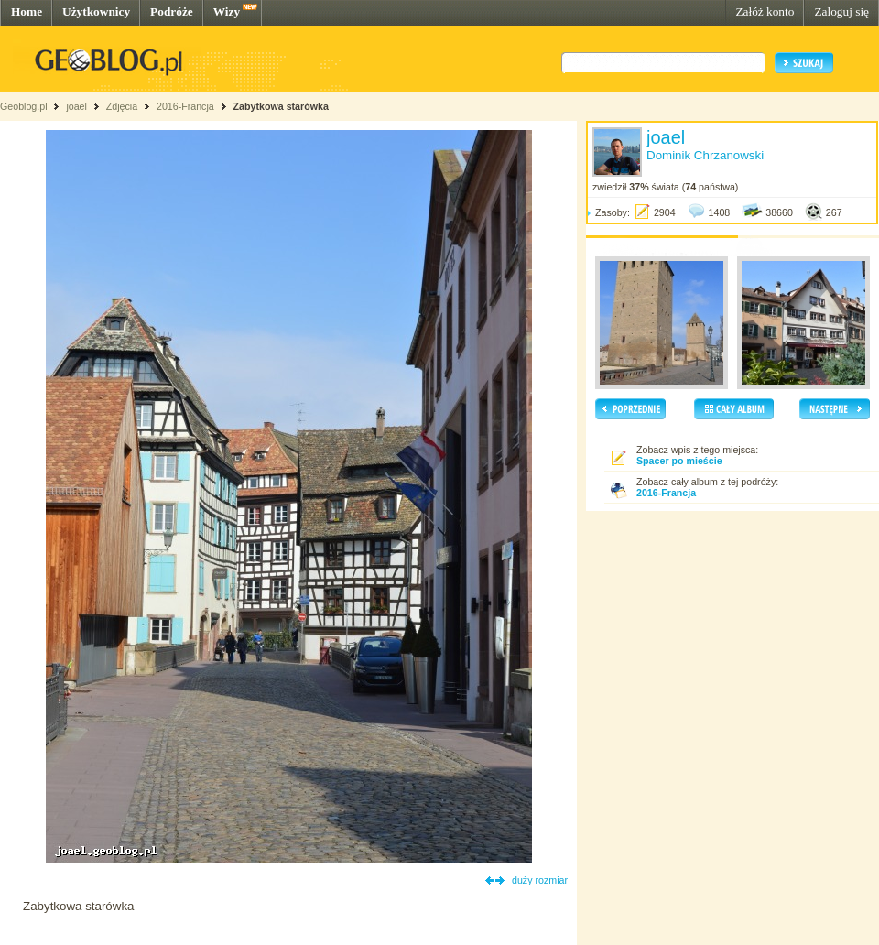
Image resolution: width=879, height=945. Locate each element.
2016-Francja (185, 106)
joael (76, 106)
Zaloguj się (841, 11)
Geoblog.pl (24, 106)
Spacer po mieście (679, 460)
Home (26, 11)
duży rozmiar (540, 879)
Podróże (171, 11)
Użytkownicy (96, 11)
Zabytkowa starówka (281, 106)
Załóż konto (764, 11)
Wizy (226, 11)
